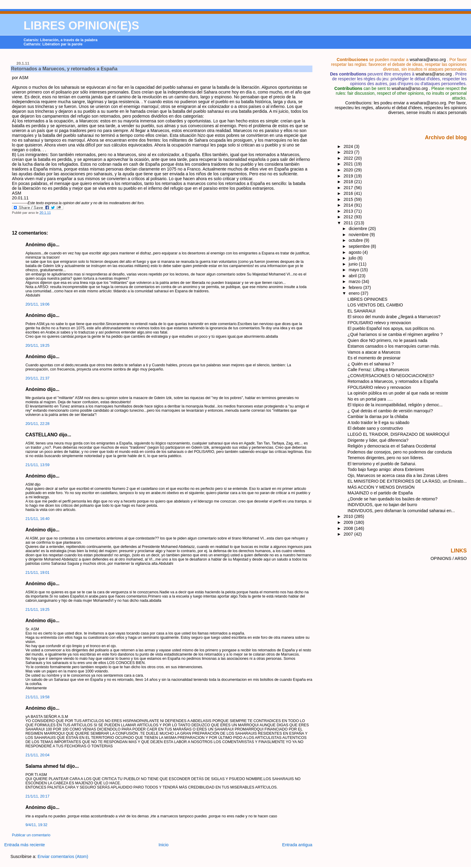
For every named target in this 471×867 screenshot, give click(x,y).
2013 (349, 211)
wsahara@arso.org (428, 59)
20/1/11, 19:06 (38, 304)
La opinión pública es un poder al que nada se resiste (398, 393)
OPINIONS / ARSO (448, 558)
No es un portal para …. (370, 399)
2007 (349, 534)
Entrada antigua (297, 844)
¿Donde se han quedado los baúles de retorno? (392, 499)
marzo (355, 281)
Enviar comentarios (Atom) (63, 856)
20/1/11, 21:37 (38, 378)
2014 (349, 205)
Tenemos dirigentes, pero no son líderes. (386, 457)
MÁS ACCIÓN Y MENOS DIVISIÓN (381, 487)
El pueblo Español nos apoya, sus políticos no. (391, 328)
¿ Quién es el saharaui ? (371, 363)
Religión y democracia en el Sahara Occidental (392, 446)
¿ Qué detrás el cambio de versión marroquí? (390, 410)
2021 (349, 163)
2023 (349, 152)
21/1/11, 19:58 (38, 697)
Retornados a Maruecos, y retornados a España (64, 68)
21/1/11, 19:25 (38, 609)
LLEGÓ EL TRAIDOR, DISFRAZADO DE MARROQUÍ (398, 434)
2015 (349, 199)
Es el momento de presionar (374, 357)
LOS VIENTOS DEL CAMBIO (375, 305)
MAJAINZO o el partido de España (380, 492)
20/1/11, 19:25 (38, 345)
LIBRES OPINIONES (367, 299)
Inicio (164, 844)
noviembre (359, 234)
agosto (356, 252)
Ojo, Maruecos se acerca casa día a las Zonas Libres (398, 475)
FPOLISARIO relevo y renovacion (379, 322)
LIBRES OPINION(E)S (81, 25)
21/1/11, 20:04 (38, 755)
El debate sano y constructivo (375, 428)
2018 (349, 181)
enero (355, 293)
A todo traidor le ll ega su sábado (378, 422)
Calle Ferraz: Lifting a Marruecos (378, 369)
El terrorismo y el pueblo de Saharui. (382, 463)
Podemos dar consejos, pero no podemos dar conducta (400, 452)
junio (354, 264)
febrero (356, 287)
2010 (349, 516)
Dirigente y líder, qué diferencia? (378, 440)
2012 (349, 216)
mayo (354, 269)
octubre (356, 240)
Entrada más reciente (24, 844)
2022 (349, 158)
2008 (349, 528)
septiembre (360, 246)
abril (353, 275)
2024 (349, 146)
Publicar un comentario (31, 835)
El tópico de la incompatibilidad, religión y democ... (395, 404)
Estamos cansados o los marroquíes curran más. (394, 346)
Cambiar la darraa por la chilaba (378, 416)
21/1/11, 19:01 (38, 572)
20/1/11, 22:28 (38, 424)
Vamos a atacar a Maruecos (374, 352)
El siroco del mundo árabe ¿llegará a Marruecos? (394, 316)
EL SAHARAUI (361, 311)
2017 (349, 187)
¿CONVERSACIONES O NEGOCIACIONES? (391, 375)
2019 (349, 176)
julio (353, 258)
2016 (349, 193)
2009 (349, 522)
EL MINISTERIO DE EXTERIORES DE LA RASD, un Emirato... (407, 481)
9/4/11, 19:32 (36, 825)
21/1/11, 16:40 (38, 519)
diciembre (358, 228)
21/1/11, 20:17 (38, 796)
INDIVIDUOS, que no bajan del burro (382, 504)
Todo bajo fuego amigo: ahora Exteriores (386, 469)
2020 (349, 170)
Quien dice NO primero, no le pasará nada (387, 340)
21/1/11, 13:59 (38, 465)
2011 (349, 222)
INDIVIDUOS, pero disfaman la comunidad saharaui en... (401, 510)
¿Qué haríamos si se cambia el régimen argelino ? (395, 334)
